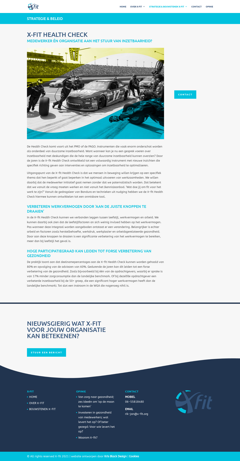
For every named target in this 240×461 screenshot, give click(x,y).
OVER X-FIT (136, 6)
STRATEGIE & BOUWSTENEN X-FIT (166, 6)
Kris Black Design (115, 456)
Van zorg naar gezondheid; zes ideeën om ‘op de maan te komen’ (96, 401)
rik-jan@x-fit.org (136, 414)
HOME (123, 6)
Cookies (134, 456)
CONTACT (196, 6)
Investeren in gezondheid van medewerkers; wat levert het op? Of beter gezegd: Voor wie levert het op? (96, 422)
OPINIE (209, 6)
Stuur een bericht (46, 352)
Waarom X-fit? (88, 437)
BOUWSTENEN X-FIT (42, 409)
